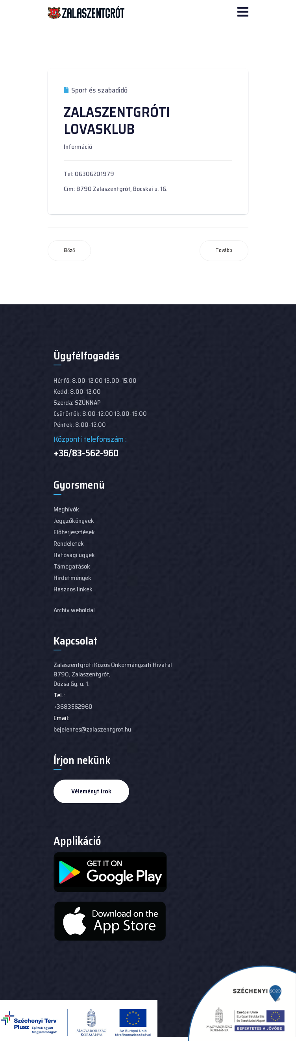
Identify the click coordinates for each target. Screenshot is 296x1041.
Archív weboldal (74, 610)
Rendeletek (69, 543)
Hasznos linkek (73, 589)
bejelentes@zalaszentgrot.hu (92, 729)
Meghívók (66, 509)
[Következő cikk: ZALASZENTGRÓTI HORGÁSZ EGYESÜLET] (224, 250)
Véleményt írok (91, 791)
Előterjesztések (74, 532)
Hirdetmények (72, 578)
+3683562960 (73, 706)
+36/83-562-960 (86, 453)
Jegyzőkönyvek (74, 521)
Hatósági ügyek (74, 555)
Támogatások (72, 566)
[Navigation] (242, 13)
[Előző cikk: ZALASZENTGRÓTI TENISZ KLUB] (69, 250)
